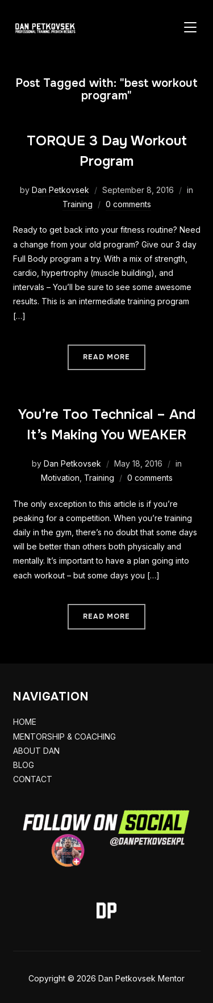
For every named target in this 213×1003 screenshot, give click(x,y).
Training (77, 204)
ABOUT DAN (36, 751)
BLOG (23, 765)
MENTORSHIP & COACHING (64, 736)
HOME (24, 722)
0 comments (128, 204)
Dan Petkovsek (60, 190)
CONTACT (32, 779)
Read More (106, 357)
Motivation (60, 477)
